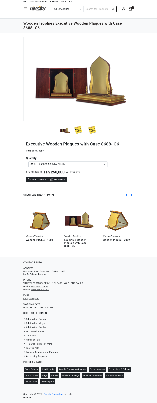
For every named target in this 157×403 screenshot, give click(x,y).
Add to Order (37, 179)
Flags (44, 375)
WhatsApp (57, 179)
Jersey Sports (47, 381)
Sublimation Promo (34, 319)
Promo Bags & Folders (119, 369)
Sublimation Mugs (34, 323)
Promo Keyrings (97, 369)
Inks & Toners (31, 375)
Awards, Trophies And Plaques (40, 352)
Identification (31, 339)
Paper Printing (31, 369)
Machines (29, 335)
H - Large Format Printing (38, 344)
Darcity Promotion (53, 394)
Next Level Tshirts (33, 331)
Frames (54, 375)
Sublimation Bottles (34, 327)
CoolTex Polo (31, 348)
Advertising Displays (35, 356)
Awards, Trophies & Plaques (72, 369)
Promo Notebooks (114, 375)
